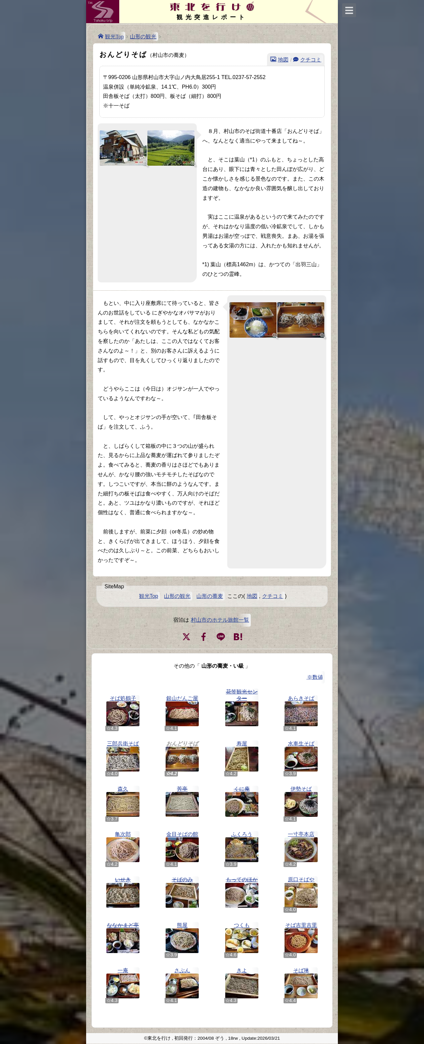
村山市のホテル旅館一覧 (220, 620)
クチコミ (310, 59)
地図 (283, 59)
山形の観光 (143, 36)
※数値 (315, 677)
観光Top (114, 36)
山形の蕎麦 (209, 596)
